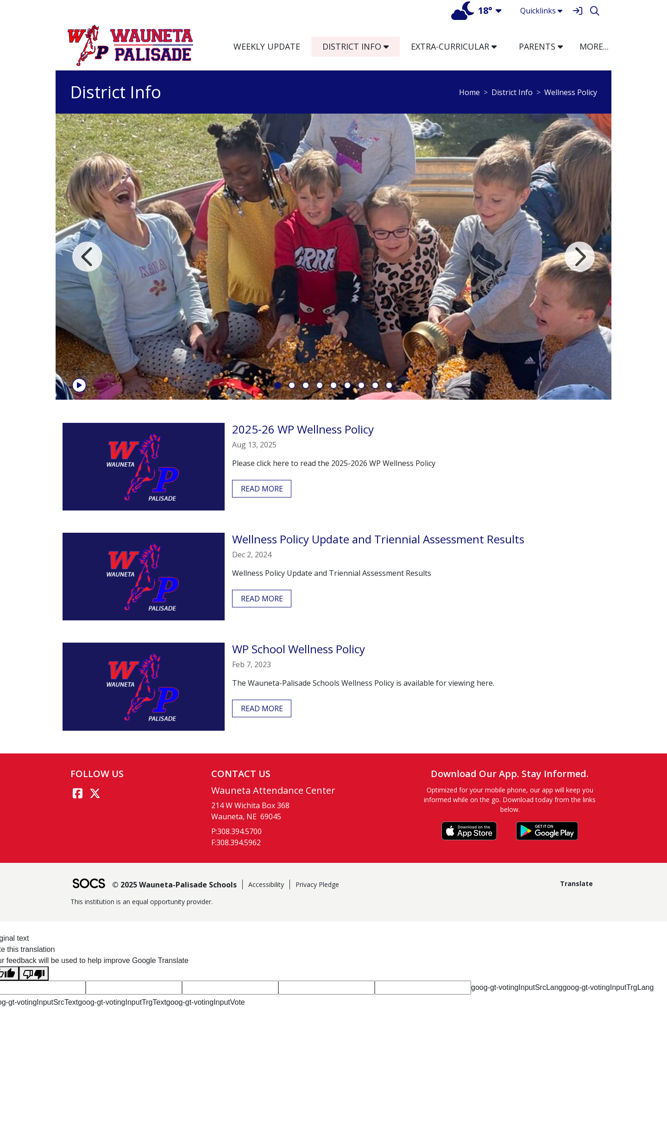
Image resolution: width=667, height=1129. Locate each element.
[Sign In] (577, 11)
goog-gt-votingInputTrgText (122, 1002)
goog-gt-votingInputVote (205, 1002)
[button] (390, 47)
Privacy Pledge (317, 884)
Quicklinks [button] (541, 11)
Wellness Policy (570, 92)
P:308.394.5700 (236, 831)
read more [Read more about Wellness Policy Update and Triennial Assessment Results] (262, 598)
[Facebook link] (77, 793)
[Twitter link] (95, 793)
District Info (512, 92)
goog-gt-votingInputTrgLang (608, 987)
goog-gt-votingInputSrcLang (516, 987)
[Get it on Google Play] (547, 831)
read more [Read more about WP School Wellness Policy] (262, 708)
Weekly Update (266, 46)
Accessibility (266, 884)
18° (471, 10)
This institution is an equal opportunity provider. (141, 901)
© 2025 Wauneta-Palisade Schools (174, 885)
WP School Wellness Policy (298, 649)
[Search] (594, 11)
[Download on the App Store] (469, 831)
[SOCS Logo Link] (88, 884)
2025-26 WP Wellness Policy (303, 429)
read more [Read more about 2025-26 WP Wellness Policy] (262, 489)
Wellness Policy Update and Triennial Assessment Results (378, 539)
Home (469, 92)
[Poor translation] (34, 973)
